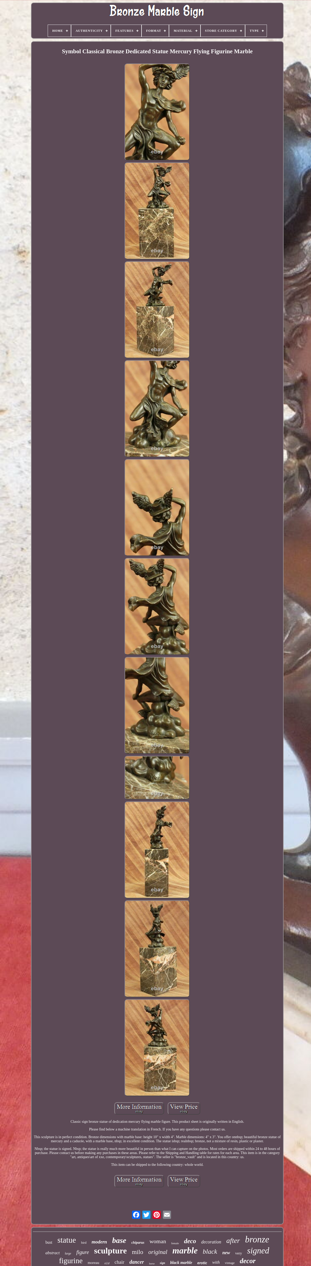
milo (137, 1252)
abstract (52, 1252)
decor (247, 1261)
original (157, 1252)
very (238, 1253)
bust (48, 1242)
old (106, 1263)
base (119, 1240)
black (210, 1251)
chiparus (137, 1242)
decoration (211, 1241)
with (216, 1262)
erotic (202, 1263)
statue (66, 1240)
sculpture (110, 1250)
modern (99, 1241)
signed (258, 1250)
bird (83, 1242)
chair (119, 1262)
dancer (136, 1262)
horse (152, 1263)
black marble (181, 1262)
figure (82, 1252)
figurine (71, 1261)
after (233, 1240)
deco (190, 1241)
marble (185, 1250)
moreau (93, 1263)
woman (157, 1241)
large (68, 1253)
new (226, 1252)
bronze (257, 1239)
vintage (230, 1263)
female (175, 1243)
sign (162, 1263)
